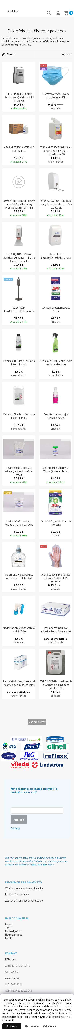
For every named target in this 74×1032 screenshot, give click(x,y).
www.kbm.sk (12, 978)
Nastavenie (32, 1026)
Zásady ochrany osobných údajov (24, 900)
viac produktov (37, 722)
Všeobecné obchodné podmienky (24, 888)
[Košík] (66, 13)
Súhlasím (12, 1026)
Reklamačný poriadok (17, 894)
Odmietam (49, 1026)
